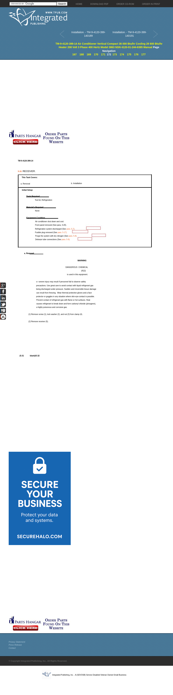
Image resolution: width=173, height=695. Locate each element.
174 (122, 54)
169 (89, 54)
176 (136, 54)
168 (82, 54)
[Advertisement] (39, 94)
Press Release (15, 645)
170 (96, 54)
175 (129, 54)
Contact (12, 648)
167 (74, 54)
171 (103, 54)
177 (143, 54)
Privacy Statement (17, 642)
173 (115, 54)
